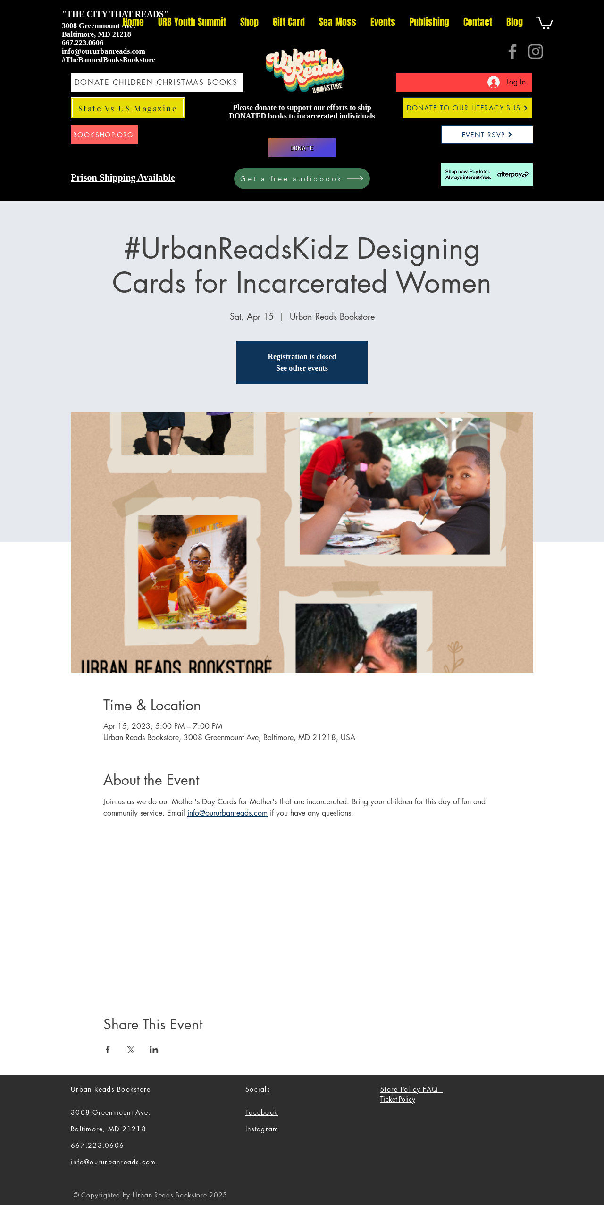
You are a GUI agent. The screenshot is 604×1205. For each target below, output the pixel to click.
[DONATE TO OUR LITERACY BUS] (467, 107)
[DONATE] (302, 147)
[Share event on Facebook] (107, 1049)
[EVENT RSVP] (487, 134)
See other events (302, 368)
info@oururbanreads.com (103, 51)
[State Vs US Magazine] (128, 107)
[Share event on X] (130, 1049)
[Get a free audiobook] (302, 178)
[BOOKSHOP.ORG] (104, 134)
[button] (544, 22)
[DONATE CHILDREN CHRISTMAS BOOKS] (157, 82)
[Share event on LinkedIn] (154, 1049)
